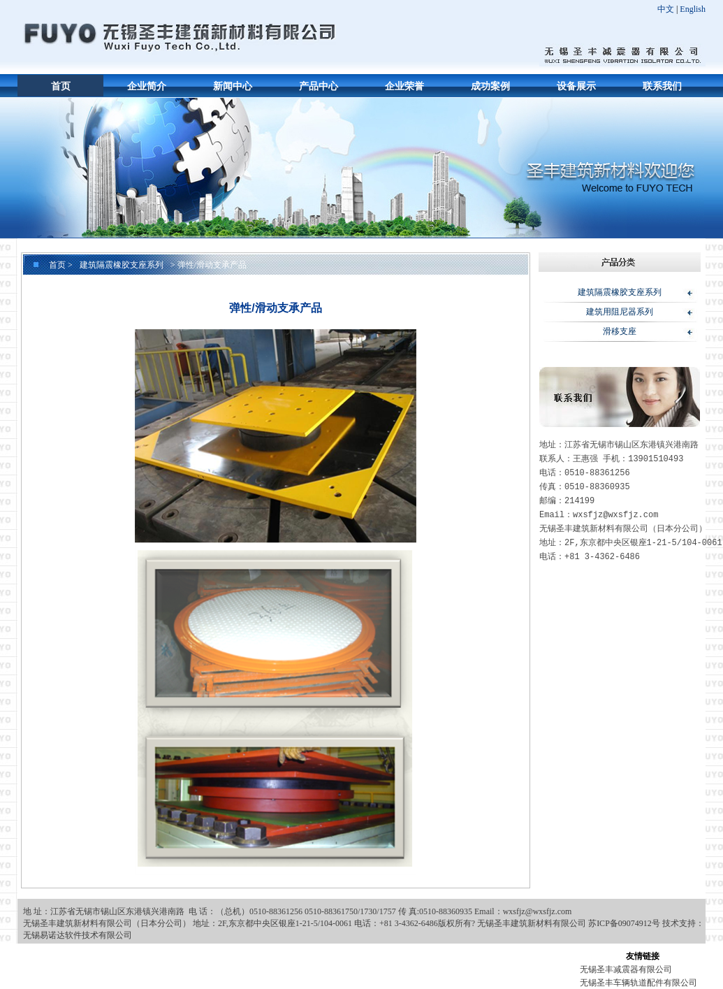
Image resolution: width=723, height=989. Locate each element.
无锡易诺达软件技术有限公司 (77, 935)
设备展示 (576, 86)
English (693, 9)
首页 (61, 86)
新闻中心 (232, 86)
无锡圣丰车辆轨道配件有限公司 (638, 983)
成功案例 (490, 86)
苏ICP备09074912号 (624, 923)
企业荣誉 (404, 86)
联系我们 (662, 86)
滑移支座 (619, 331)
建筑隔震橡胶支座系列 (121, 265)
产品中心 (318, 86)
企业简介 (146, 86)
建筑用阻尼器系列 (619, 312)
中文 (665, 9)
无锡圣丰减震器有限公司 (626, 969)
